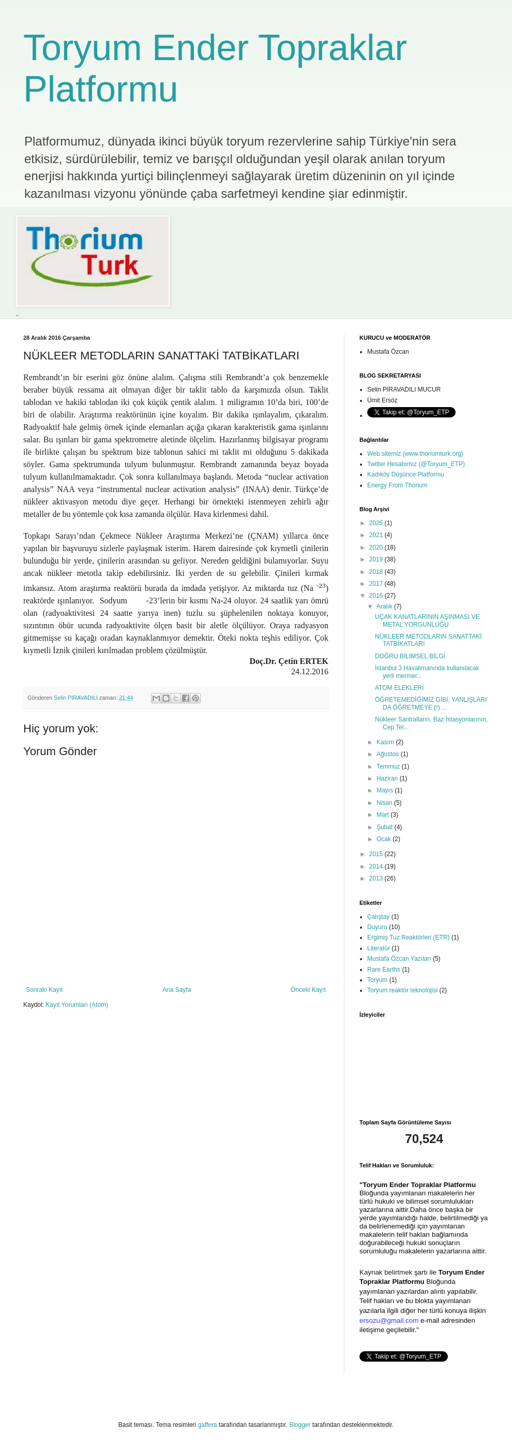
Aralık (385, 606)
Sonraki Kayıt (44, 989)
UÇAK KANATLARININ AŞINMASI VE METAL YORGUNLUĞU (427, 620)
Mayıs (386, 790)
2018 (377, 571)
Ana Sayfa (176, 989)
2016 (377, 595)
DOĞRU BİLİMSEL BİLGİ (410, 656)
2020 (377, 547)
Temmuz (389, 766)
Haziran (388, 778)
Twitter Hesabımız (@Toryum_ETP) (416, 464)
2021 (377, 535)
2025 (377, 523)
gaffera (207, 1424)
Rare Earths (383, 969)
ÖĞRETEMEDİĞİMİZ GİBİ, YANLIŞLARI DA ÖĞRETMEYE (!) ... (431, 703)
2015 (377, 854)
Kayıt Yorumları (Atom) (77, 1004)
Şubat (386, 827)
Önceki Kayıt (308, 989)
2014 (377, 866)
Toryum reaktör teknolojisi (402, 990)
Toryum (377, 980)
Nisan (385, 802)
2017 (377, 583)
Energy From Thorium (397, 485)
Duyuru (377, 927)
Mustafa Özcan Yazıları (399, 958)
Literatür (378, 948)
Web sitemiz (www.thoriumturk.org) (415, 453)
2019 (377, 559)
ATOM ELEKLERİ (399, 687)
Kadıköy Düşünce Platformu (405, 474)
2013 (377, 878)
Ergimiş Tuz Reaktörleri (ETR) (408, 937)
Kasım (386, 742)
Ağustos (389, 754)
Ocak (385, 839)
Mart (383, 814)
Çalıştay (378, 916)
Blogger (299, 1424)
